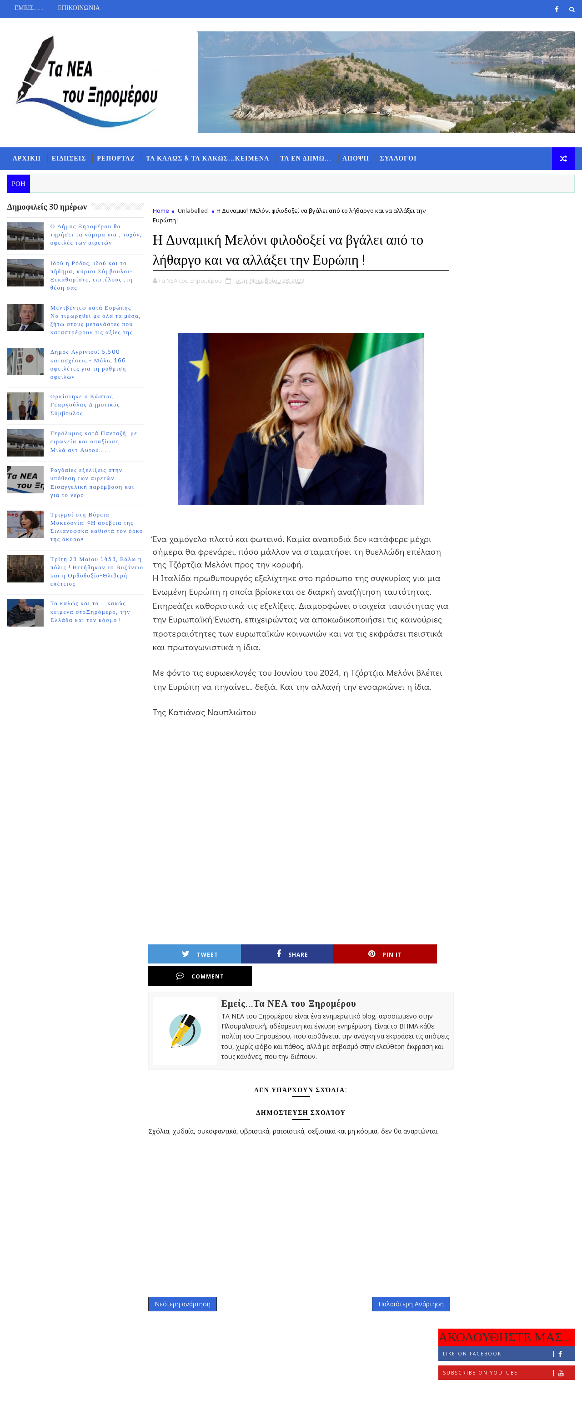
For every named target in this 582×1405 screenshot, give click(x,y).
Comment (404, 969)
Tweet (189, 969)
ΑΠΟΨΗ (355, 159)
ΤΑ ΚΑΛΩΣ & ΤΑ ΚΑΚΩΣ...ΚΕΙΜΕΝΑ (207, 159)
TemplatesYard (83, 1391)
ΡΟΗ (461, 298)
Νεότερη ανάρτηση (182, 1306)
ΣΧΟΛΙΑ (552, 298)
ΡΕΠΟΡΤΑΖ (116, 159)
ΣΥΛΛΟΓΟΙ (398, 159)
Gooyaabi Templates (186, 1391)
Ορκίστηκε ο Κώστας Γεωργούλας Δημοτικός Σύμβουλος (85, 406)
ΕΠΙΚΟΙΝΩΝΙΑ (78, 8)
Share (260, 969)
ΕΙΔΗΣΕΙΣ (68, 159)
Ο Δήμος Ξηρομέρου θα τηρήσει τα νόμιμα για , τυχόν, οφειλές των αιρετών (96, 236)
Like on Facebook (509, 232)
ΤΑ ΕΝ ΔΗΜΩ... (305, 159)
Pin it (332, 969)
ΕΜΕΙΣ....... (28, 8)
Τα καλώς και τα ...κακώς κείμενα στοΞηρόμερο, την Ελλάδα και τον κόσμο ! (90, 613)
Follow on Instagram (509, 270)
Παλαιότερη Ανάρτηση (391, 1306)
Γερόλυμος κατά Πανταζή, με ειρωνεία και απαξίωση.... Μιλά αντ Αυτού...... (93, 443)
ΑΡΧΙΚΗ (26, 159)
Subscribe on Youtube (509, 251)
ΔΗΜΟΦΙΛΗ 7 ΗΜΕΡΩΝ (507, 300)
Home (160, 212)
